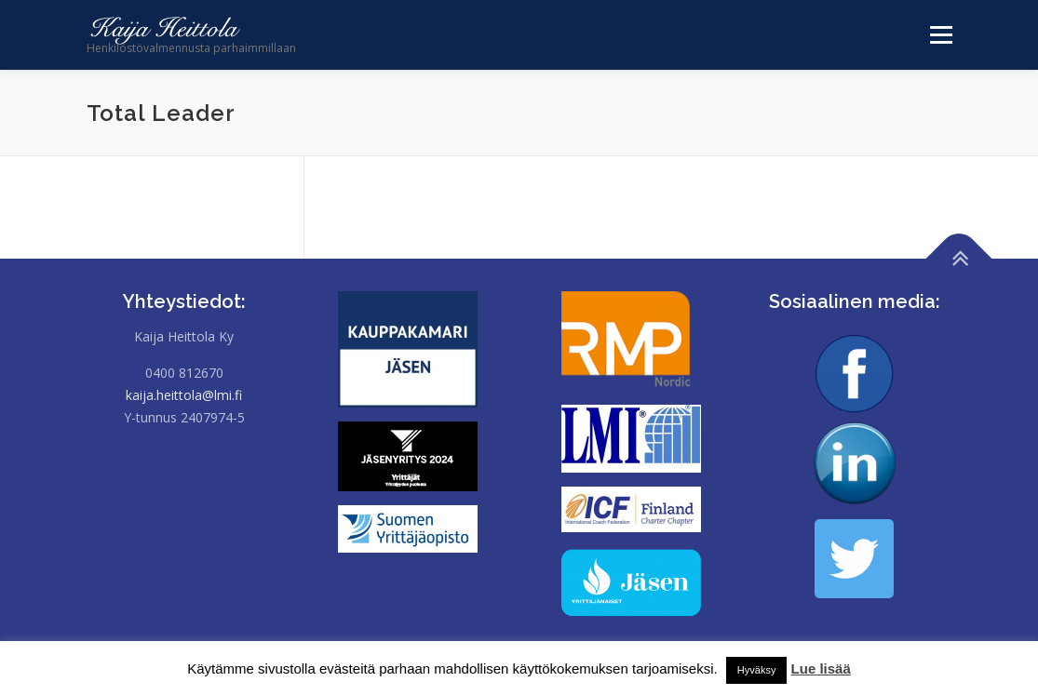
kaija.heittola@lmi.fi (184, 395)
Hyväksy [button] (756, 669)
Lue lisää (821, 668)
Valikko (936, 35)
